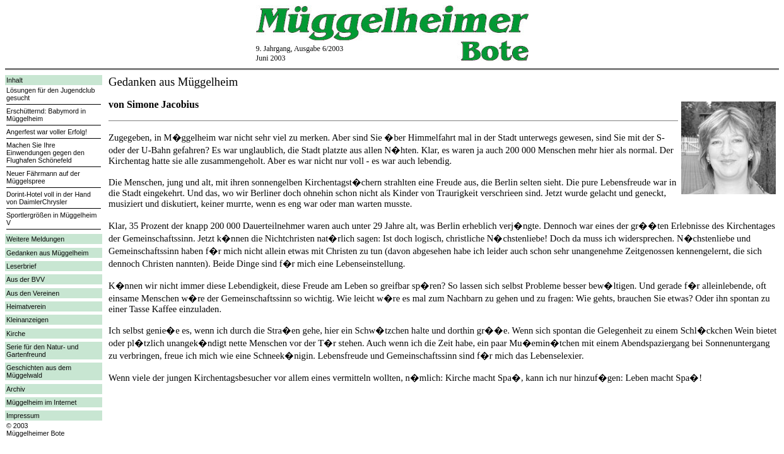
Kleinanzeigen (27, 319)
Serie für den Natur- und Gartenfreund (42, 350)
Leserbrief (21, 266)
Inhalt (14, 80)
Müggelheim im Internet (41, 402)
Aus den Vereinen (32, 293)
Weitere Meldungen (35, 239)
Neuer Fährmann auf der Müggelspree (43, 177)
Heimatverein (26, 306)
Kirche (15, 333)
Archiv (15, 389)
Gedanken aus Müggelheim (47, 253)
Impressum (23, 415)
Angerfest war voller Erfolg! (46, 132)
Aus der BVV (25, 279)
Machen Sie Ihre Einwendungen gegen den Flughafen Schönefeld (45, 152)
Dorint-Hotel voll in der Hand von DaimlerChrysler (48, 198)
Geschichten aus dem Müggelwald (38, 371)
